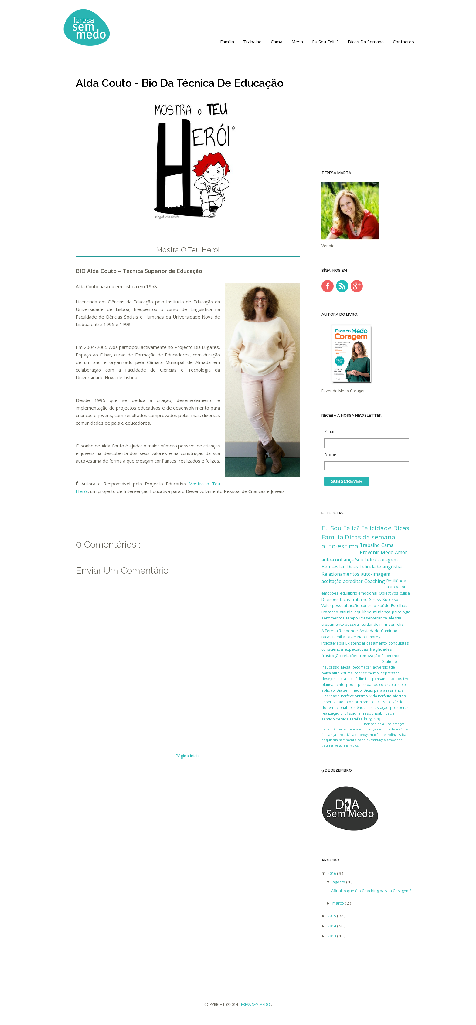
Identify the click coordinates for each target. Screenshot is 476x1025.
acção (353, 605)
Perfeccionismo (354, 695)
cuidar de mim (374, 624)
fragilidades (381, 649)
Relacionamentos (340, 574)
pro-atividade (348, 735)
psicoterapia (385, 684)
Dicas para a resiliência (383, 690)
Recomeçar (361, 667)
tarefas (356, 718)
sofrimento (347, 740)
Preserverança (373, 618)
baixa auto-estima (337, 672)
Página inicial (188, 756)
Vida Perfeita (380, 695)
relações (350, 655)
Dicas (401, 528)
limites (365, 678)
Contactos (403, 42)
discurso (380, 701)
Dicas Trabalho (354, 599)
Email (365, 432)
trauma (327, 745)
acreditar (353, 581)
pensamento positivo (391, 678)
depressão (390, 672)
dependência (331, 729)
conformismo (359, 701)
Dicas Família (333, 636)
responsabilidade (378, 713)
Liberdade (330, 695)
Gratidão (389, 661)
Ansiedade (369, 630)
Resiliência (396, 580)
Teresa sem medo (255, 1004)
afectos (399, 695)
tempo (352, 618)
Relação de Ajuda (377, 724)
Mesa (297, 42)
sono (361, 740)
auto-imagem (375, 574)
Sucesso (390, 599)
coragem (388, 559)
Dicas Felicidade (363, 566)
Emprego (374, 636)
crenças (398, 724)
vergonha (342, 745)
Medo (387, 552)
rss (342, 286)
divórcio (396, 701)
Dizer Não (356, 636)
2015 (332, 916)
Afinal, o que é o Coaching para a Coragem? (371, 890)
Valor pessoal (334, 605)
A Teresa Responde (339, 630)
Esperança (391, 655)
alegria (395, 618)
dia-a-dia (345, 678)
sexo (401, 684)
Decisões (329, 599)
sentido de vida (334, 718)
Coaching (374, 581)
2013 (332, 936)
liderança (328, 735)
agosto (339, 882)
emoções (329, 593)
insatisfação (378, 707)
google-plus (357, 286)
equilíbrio (363, 612)
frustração (331, 655)
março (338, 903)
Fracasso (329, 612)
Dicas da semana (366, 42)
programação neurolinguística (383, 735)
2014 (332, 926)
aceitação (331, 581)
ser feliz (396, 624)
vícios (354, 745)
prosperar (399, 707)
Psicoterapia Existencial (343, 643)
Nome (365, 455)
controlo (368, 605)
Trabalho (252, 42)
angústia (392, 566)
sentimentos (333, 618)
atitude (346, 612)
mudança (381, 612)
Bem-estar (333, 566)
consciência (332, 649)
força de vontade (381, 729)
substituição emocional (385, 740)
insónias (402, 729)
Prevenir (369, 552)
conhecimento (366, 672)
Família (227, 42)
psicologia (401, 612)
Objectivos (388, 593)
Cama (276, 42)
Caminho (389, 630)
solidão (328, 690)
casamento (376, 643)
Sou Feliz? (366, 559)
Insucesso (330, 667)
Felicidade (376, 528)
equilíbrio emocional (358, 593)
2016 (332, 873)
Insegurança (373, 718)
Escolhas (399, 605)
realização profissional (341, 713)
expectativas (356, 649)
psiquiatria (329, 740)
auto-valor (396, 586)
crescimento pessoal (340, 624)
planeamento (333, 684)
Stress (375, 599)
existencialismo (355, 729)
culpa (405, 593)
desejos (328, 678)
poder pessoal (359, 684)
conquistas (399, 643)
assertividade (333, 701)
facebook (327, 286)
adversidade (384, 667)
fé (356, 678)
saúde (383, 605)
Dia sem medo (349, 690)
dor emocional (334, 707)
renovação (370, 655)
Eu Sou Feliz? (325, 42)
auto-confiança (337, 559)
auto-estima (339, 546)
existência (357, 707)
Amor (401, 552)
